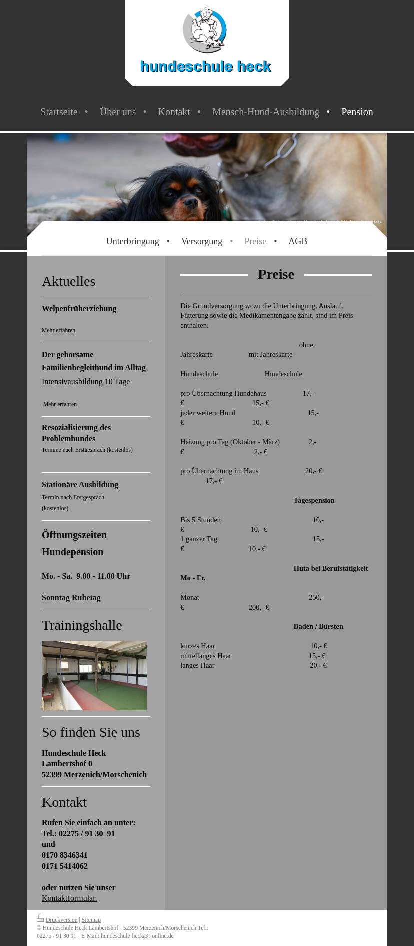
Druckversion (57, 920)
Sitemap (91, 920)
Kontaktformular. (70, 898)
